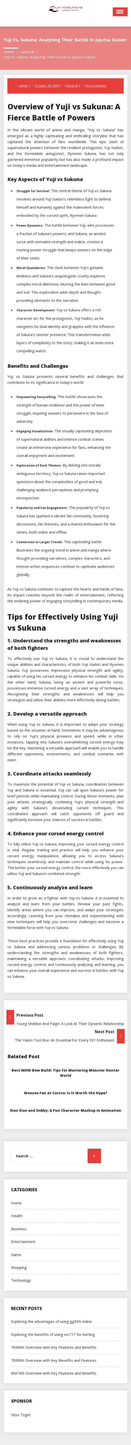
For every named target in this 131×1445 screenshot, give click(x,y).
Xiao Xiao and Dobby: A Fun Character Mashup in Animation (65, 1110)
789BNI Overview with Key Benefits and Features (53, 1360)
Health (16, 1215)
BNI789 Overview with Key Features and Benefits (53, 1373)
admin (23, 85)
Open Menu (120, 11)
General (72, 85)
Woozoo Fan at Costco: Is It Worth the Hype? (65, 1093)
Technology (21, 1280)
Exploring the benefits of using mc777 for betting (53, 1334)
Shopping (19, 1267)
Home (16, 1202)
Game (16, 1254)
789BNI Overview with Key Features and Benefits (53, 1347)
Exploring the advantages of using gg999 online (51, 1321)
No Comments (95, 85)
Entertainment (23, 1241)
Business (18, 1228)
